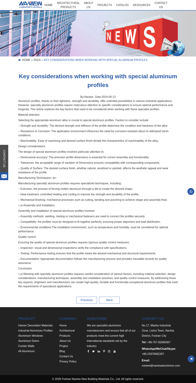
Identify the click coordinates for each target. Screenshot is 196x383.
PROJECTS (104, 5)
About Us (65, 340)
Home (48, 5)
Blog (62, 351)
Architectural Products (68, 5)
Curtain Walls (26, 346)
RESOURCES (141, 5)
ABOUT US (88, 5)
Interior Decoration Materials (35, 325)
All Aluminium (26, 351)
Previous (87, 300)
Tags (37, 60)
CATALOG (122, 5)
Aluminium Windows (30, 335)
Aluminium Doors (28, 340)
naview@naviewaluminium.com (161, 365)
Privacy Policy (68, 361)
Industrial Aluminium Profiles (35, 330)
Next (109, 300)
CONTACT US (161, 5)
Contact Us (66, 356)
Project (63, 346)
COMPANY (68, 319)
